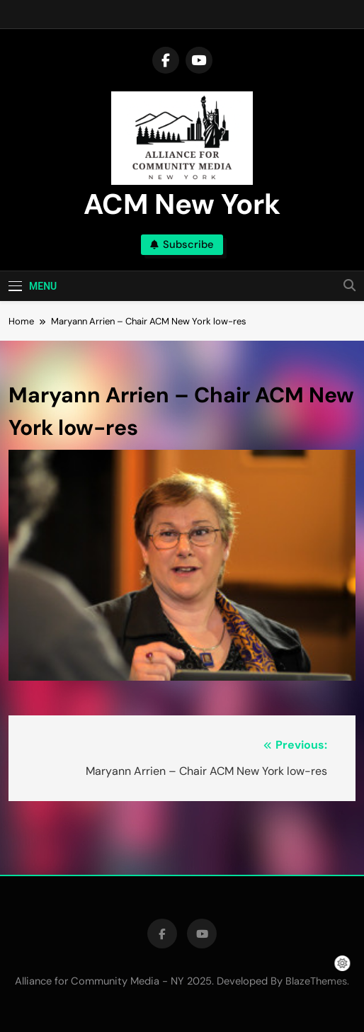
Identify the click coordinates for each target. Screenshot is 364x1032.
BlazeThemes (316, 981)
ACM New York (182, 204)
